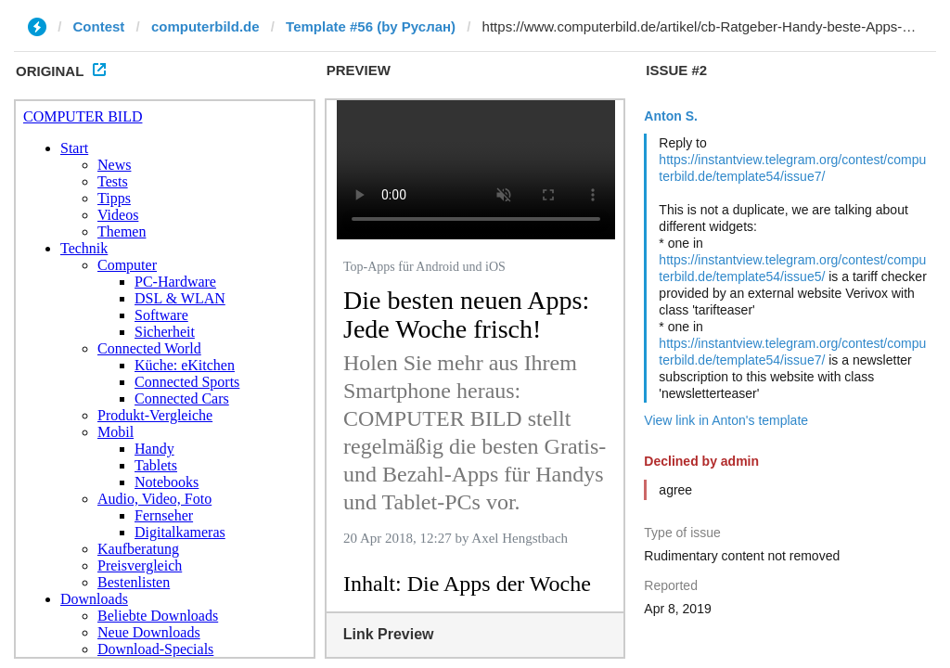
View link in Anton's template (726, 420)
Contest (99, 26)
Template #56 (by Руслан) (371, 26)
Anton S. (671, 116)
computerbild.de (205, 26)
